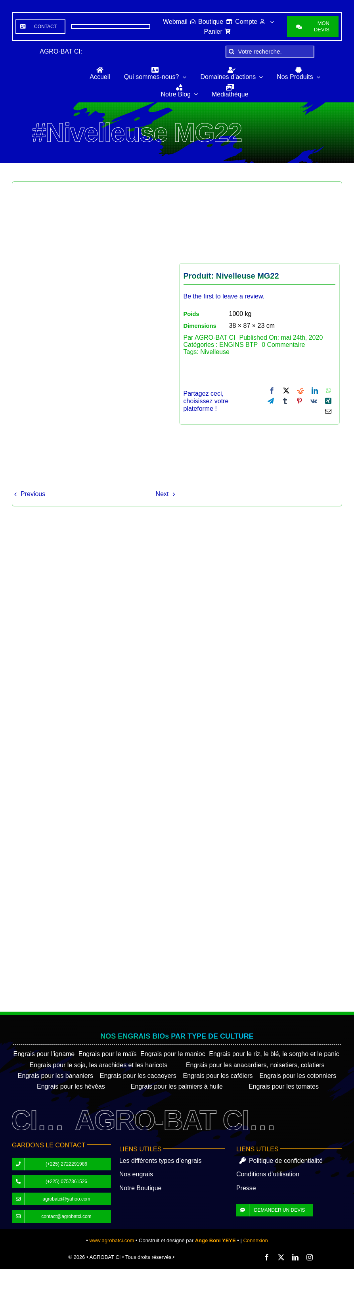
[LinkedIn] (315, 390)
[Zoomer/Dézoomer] (3, 1275)
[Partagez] (19, 1275)
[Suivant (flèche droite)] (11, 1283)
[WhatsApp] (328, 390)
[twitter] (281, 1257)
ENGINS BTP (238, 344)
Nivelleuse (215, 351)
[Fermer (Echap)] (27, 1275)
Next (162, 494)
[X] (286, 390)
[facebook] (267, 1257)
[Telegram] (271, 401)
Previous (33, 494)
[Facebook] (272, 390)
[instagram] (309, 1257)
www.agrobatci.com (112, 1240)
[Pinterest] (299, 401)
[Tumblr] (285, 401)
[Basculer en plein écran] (11, 1275)
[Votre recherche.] (270, 52)
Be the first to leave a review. (224, 296)
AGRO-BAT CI (215, 337)
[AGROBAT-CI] (37, 75)
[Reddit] (300, 390)
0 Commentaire (283, 344)
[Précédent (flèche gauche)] (3, 1283)
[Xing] (328, 401)
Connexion (255, 1240)
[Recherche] (231, 52)
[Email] (328, 411)
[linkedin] (295, 1257)
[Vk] (313, 401)
